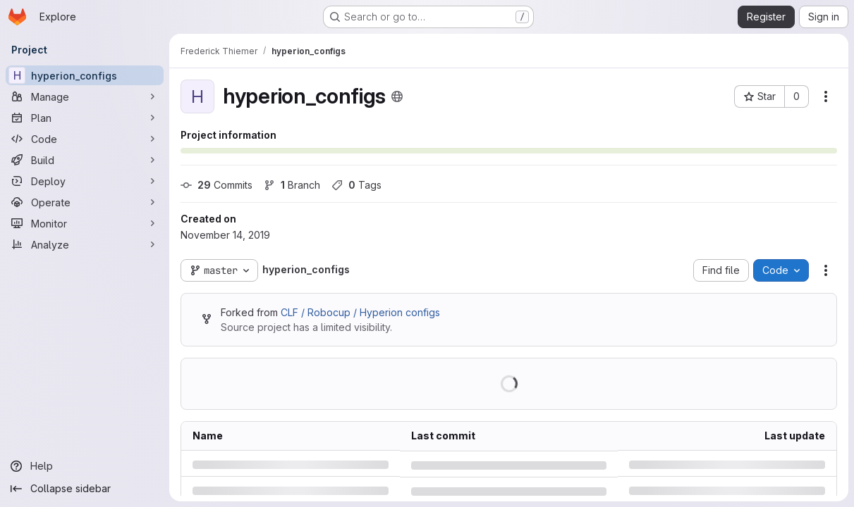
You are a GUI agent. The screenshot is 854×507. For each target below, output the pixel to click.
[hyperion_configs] (85, 75)
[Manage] (85, 96)
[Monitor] (85, 223)
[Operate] (85, 202)
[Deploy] (85, 181)
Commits (216, 185)
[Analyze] (85, 244)
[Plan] (85, 117)
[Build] (85, 160)
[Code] (85, 139)
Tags (356, 185)
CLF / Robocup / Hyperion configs (360, 312)
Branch (292, 185)
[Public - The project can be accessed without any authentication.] (397, 96)
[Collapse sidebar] (85, 489)
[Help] (85, 466)
